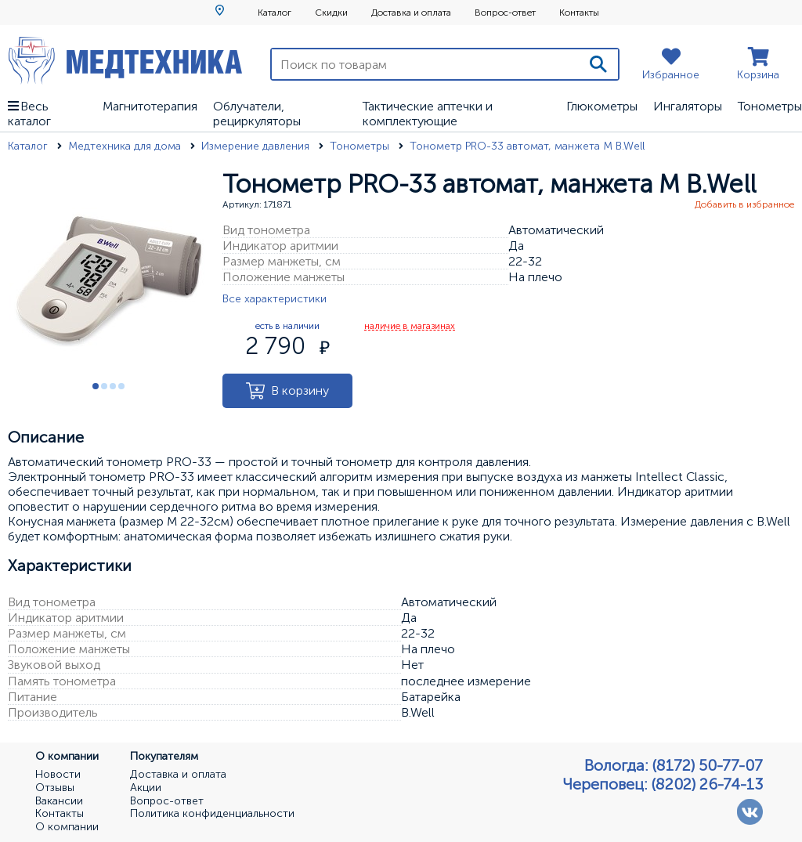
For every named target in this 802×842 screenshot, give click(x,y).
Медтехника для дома (126, 146)
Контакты (579, 12)
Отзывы (54, 788)
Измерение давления (256, 146)
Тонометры (770, 106)
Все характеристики (274, 298)
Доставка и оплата (411, 12)
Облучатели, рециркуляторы (257, 113)
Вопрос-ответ (505, 12)
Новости (58, 774)
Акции (145, 788)
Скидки (331, 12)
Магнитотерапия (150, 106)
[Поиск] (598, 64)
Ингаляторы (687, 106)
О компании (67, 827)
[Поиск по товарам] (425, 64)
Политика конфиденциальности (212, 814)
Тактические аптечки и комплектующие (428, 113)
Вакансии (59, 801)
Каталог (274, 12)
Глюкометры (602, 106)
